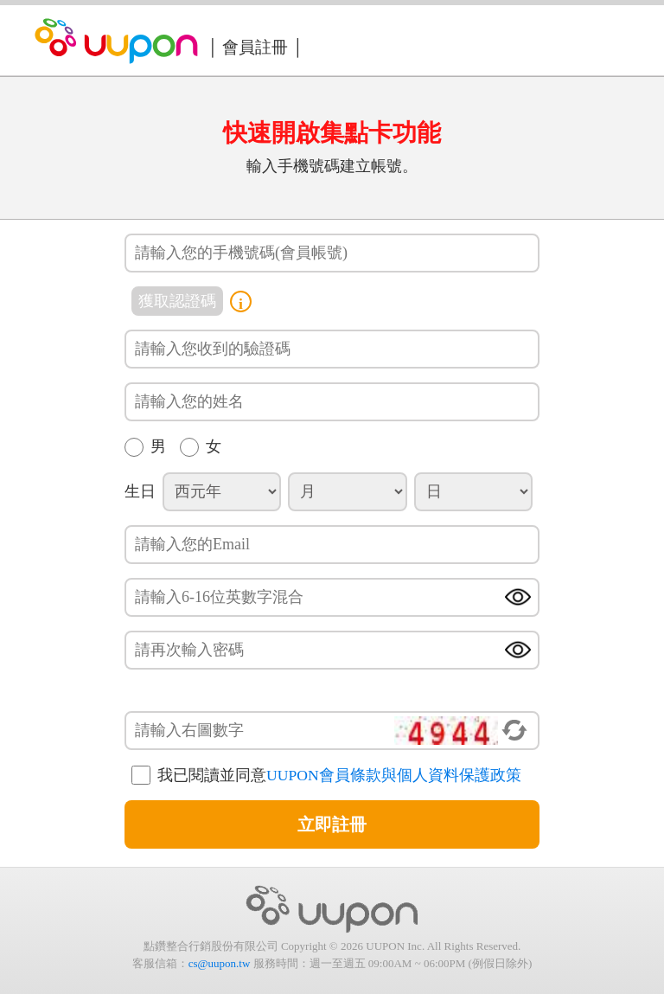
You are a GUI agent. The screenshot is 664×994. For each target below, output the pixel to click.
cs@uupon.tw (219, 963)
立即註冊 (332, 824)
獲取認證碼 (177, 301)
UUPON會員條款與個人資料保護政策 (393, 775)
